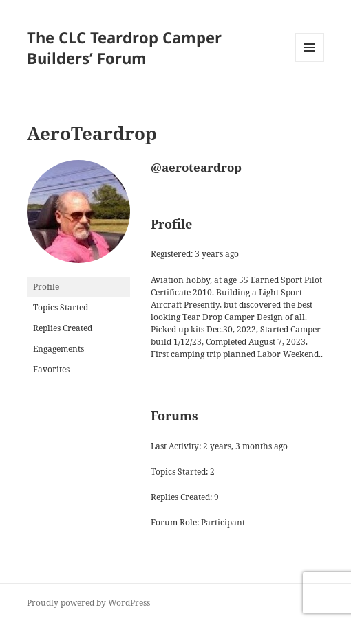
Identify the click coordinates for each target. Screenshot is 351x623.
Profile (46, 287)
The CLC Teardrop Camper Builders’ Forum (124, 47)
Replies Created (62, 328)
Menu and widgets (310, 61)
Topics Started (60, 307)
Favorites (51, 369)
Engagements (58, 348)
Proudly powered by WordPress (88, 603)
